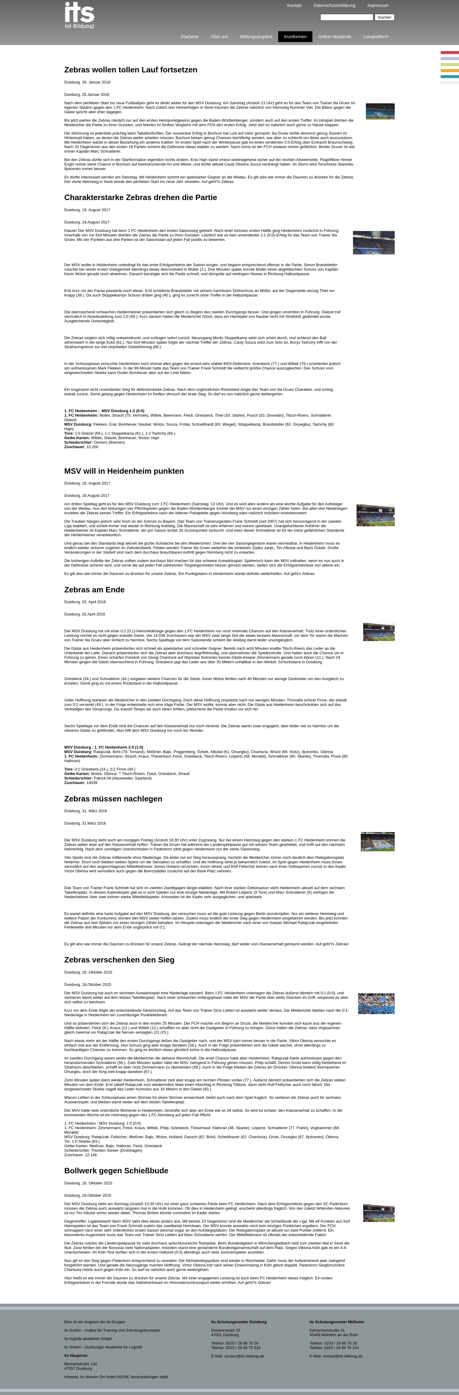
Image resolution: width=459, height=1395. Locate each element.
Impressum (378, 5)
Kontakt (294, 5)
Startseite (190, 36)
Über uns (219, 36)
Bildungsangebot (256, 36)
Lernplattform (376, 36)
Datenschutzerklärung (334, 5)
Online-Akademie (334, 36)
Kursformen (295, 36)
